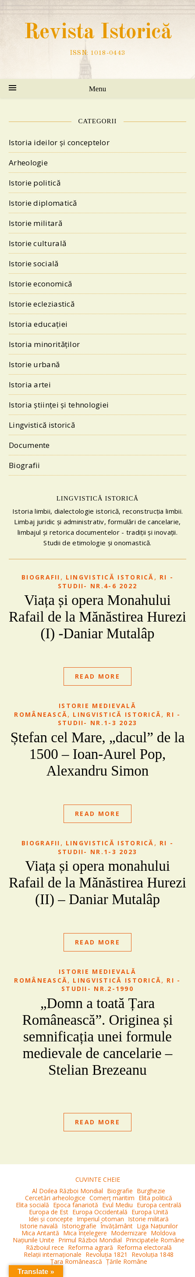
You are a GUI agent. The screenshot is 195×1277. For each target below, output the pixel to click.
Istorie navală (39, 1226)
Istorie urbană (34, 364)
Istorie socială (34, 263)
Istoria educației (38, 324)
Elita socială (32, 1205)
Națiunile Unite (33, 1240)
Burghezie (151, 1191)
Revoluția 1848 (152, 1254)
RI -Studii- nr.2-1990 (121, 984)
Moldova (163, 1233)
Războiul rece (45, 1247)
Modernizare (129, 1233)
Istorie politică (34, 183)
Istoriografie (79, 1226)
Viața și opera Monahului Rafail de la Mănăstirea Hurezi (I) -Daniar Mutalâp (97, 616)
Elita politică (155, 1198)
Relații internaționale (53, 1254)
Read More (97, 676)
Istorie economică (40, 284)
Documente (29, 445)
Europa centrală (159, 1205)
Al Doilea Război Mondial (67, 1191)
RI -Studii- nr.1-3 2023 (119, 718)
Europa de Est (48, 1212)
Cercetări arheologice (55, 1198)
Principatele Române (155, 1240)
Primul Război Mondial (90, 1240)
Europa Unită (149, 1212)
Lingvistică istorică (42, 425)
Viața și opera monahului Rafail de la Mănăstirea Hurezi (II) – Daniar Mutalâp (97, 882)
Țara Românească (76, 1261)
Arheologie (28, 162)
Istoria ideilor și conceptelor (59, 142)
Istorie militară (35, 223)
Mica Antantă (40, 1233)
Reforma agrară (90, 1247)
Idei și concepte (50, 1219)
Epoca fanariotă (75, 1205)
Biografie (120, 1191)
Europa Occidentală (100, 1212)
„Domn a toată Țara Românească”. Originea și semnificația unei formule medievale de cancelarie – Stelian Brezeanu (97, 1036)
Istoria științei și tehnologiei (59, 405)
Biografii (24, 465)
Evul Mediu (117, 1205)
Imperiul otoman (100, 1219)
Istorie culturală (37, 243)
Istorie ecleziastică (41, 304)
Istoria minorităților (44, 344)
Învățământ (116, 1226)
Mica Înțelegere (85, 1233)
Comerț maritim (112, 1198)
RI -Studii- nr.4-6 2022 (116, 581)
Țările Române (126, 1261)
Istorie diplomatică (43, 203)
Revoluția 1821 (106, 1254)
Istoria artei (30, 384)
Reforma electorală (144, 1247)
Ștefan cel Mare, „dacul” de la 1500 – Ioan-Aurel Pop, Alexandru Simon (98, 754)
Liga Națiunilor (157, 1226)
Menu (97, 89)
